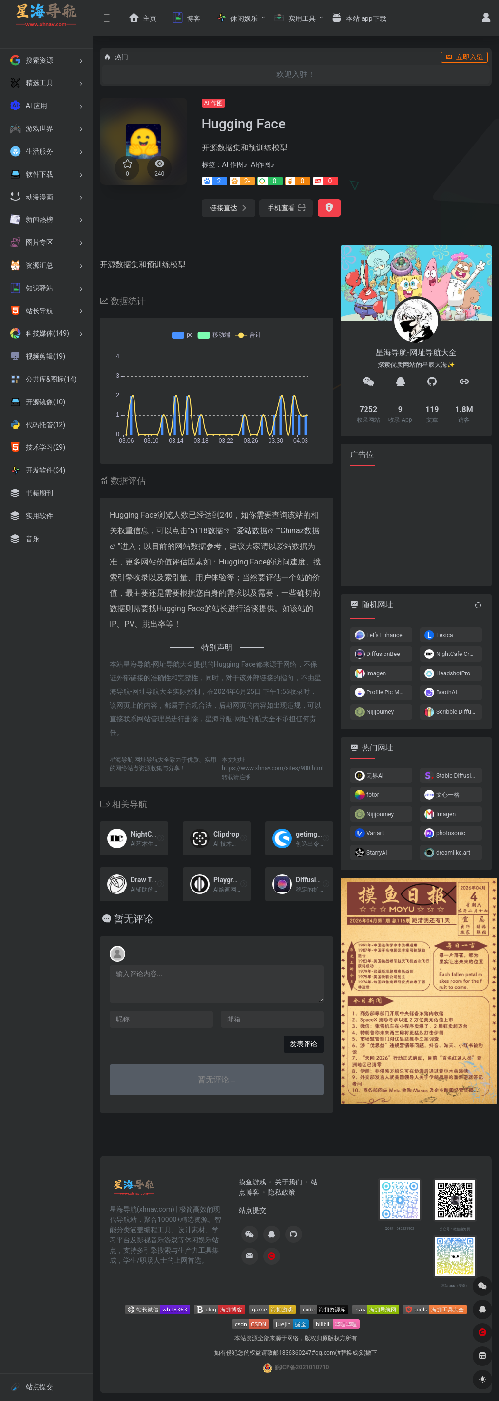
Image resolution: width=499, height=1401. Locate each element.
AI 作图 (213, 103)
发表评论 (303, 1044)
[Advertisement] (416, 525)
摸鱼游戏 (252, 1182)
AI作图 (261, 164)
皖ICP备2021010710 (302, 1367)
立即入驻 (464, 57)
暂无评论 (133, 919)
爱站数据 (252, 530)
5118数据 (206, 530)
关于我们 (288, 1182)
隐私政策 (281, 1192)
